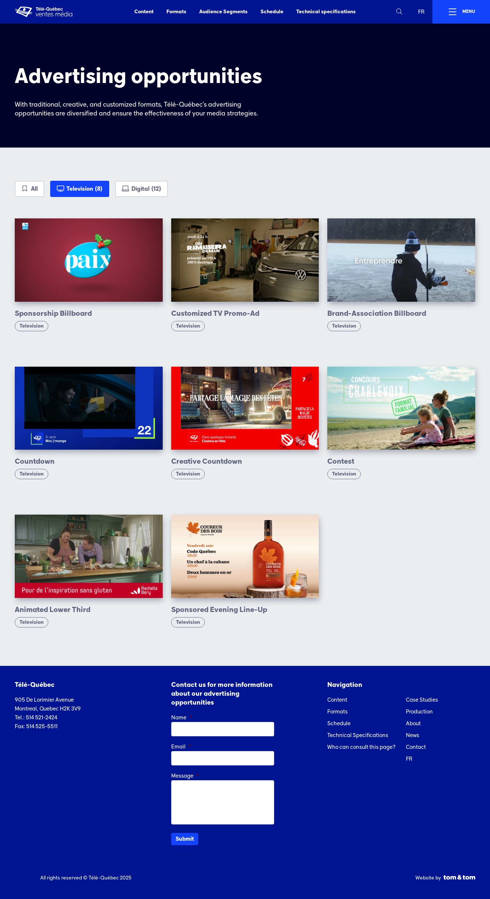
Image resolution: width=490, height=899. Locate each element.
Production (419, 712)
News (412, 735)
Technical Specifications (357, 735)
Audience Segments (223, 11)
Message (185, 776)
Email (181, 747)
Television (84, 188)
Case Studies (422, 700)
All (34, 189)
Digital (146, 188)
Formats (176, 11)
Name (181, 717)
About (413, 723)
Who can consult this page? (361, 747)
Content (143, 11)
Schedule (271, 11)
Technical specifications (326, 11)
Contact (416, 747)
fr (421, 12)
